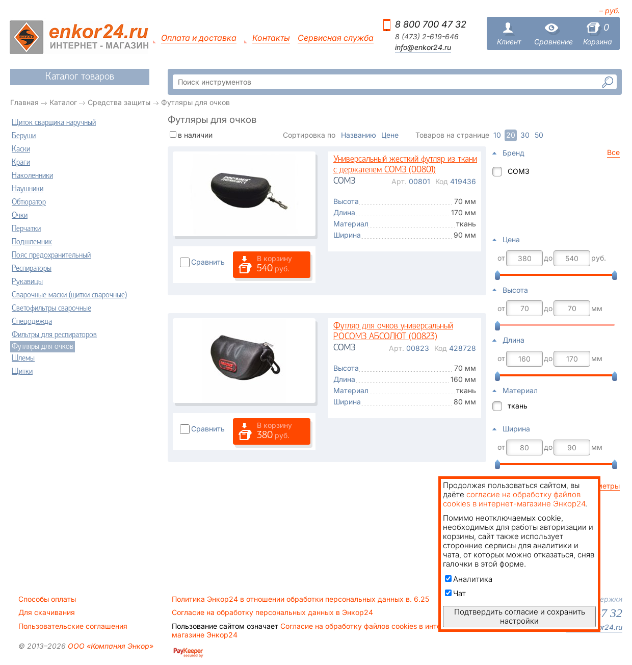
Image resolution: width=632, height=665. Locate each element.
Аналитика (468, 579)
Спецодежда (32, 322)
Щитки (22, 372)
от (501, 258)
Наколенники (32, 176)
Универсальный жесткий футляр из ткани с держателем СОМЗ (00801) (405, 165)
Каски (21, 149)
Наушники (27, 189)
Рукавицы (27, 282)
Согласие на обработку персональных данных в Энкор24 (272, 612)
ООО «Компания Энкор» (109, 646)
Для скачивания (46, 612)
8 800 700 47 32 (430, 24)
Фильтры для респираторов (54, 335)
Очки (20, 216)
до (548, 258)
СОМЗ (519, 171)
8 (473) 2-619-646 (427, 37)
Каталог (63, 102)
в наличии (195, 135)
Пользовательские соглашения (72, 626)
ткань (518, 405)
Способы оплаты (47, 599)
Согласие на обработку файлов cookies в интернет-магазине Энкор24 (316, 630)
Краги (21, 163)
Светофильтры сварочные (51, 308)
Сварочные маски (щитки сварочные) (69, 295)
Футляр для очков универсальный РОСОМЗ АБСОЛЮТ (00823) (393, 331)
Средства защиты (119, 102)
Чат (455, 593)
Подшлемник (32, 242)
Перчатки (26, 229)
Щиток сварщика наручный (54, 123)
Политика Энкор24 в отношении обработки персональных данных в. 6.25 (300, 599)
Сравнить (208, 262)
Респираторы (31, 269)
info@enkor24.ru (423, 47)
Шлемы (23, 358)
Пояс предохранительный (51, 255)
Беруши (24, 136)
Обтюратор (29, 202)
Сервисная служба (336, 38)
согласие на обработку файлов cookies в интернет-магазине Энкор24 (514, 499)
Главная (24, 102)
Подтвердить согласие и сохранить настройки (519, 616)
